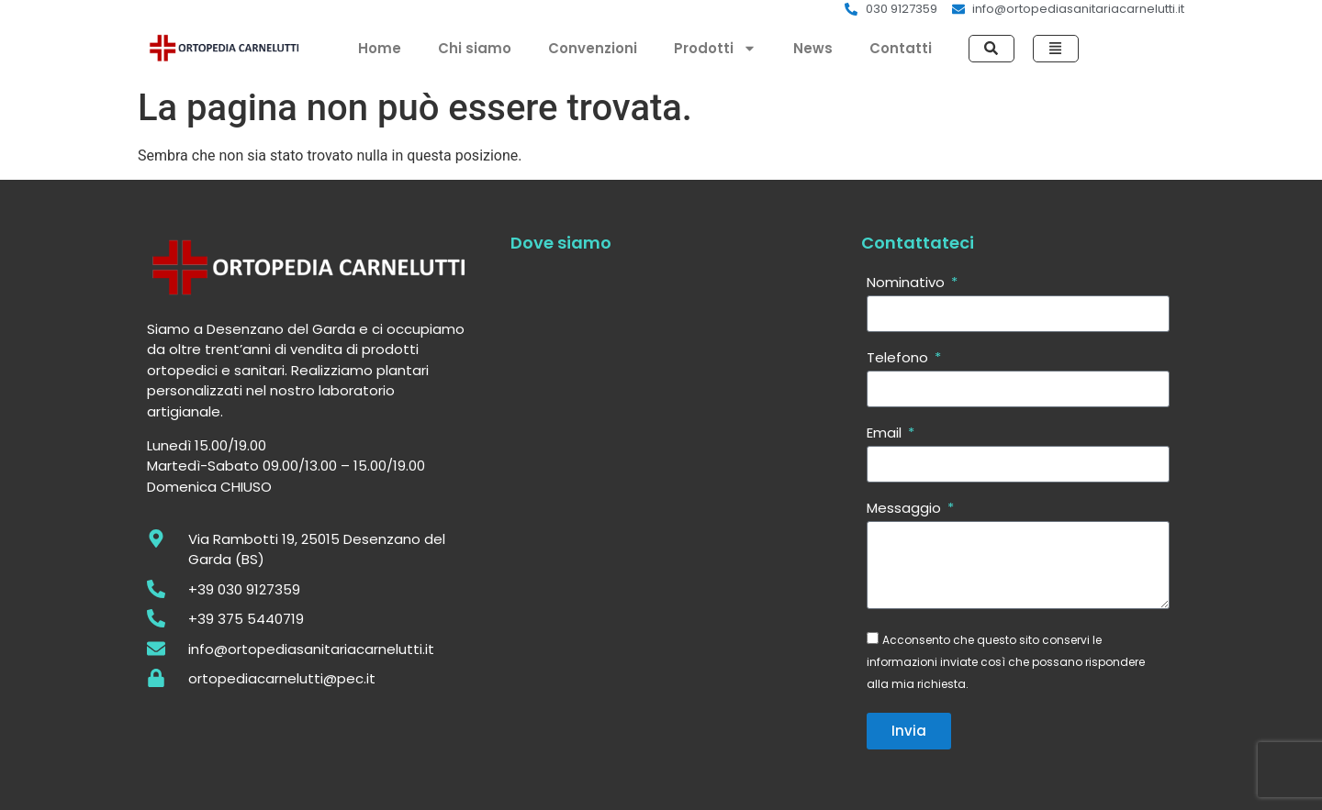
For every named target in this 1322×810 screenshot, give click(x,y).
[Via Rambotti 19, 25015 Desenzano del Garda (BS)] (666, 481)
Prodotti (715, 48)
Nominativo (907, 283)
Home (379, 48)
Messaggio (906, 509)
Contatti (900, 48)
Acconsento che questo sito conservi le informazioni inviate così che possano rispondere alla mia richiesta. (1006, 662)
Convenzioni (592, 48)
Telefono (899, 358)
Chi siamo (474, 48)
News (813, 48)
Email (886, 434)
